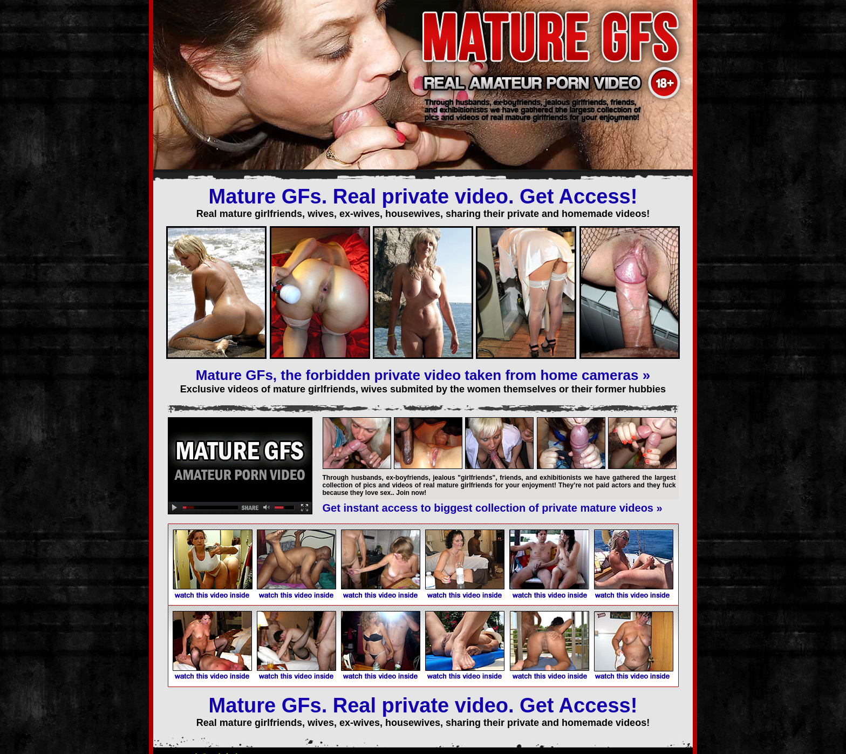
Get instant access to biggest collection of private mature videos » (493, 508)
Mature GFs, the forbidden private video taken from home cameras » (423, 375)
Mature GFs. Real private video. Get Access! (423, 196)
